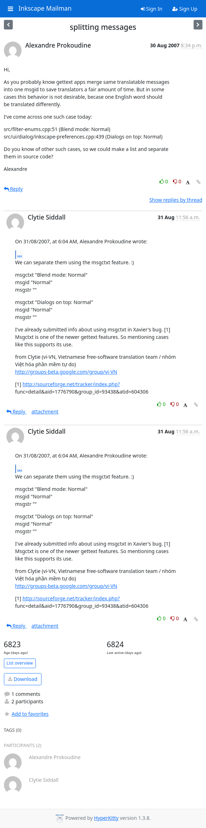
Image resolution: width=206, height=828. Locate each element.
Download (22, 679)
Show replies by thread (175, 199)
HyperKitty (106, 818)
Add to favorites (26, 713)
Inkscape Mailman (45, 8)
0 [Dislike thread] (177, 181)
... (19, 254)
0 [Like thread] (164, 181)
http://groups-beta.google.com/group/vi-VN (66, 371)
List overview (20, 663)
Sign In (151, 8)
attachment (45, 411)
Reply (13, 188)
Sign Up (184, 8)
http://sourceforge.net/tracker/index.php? (71, 384)
